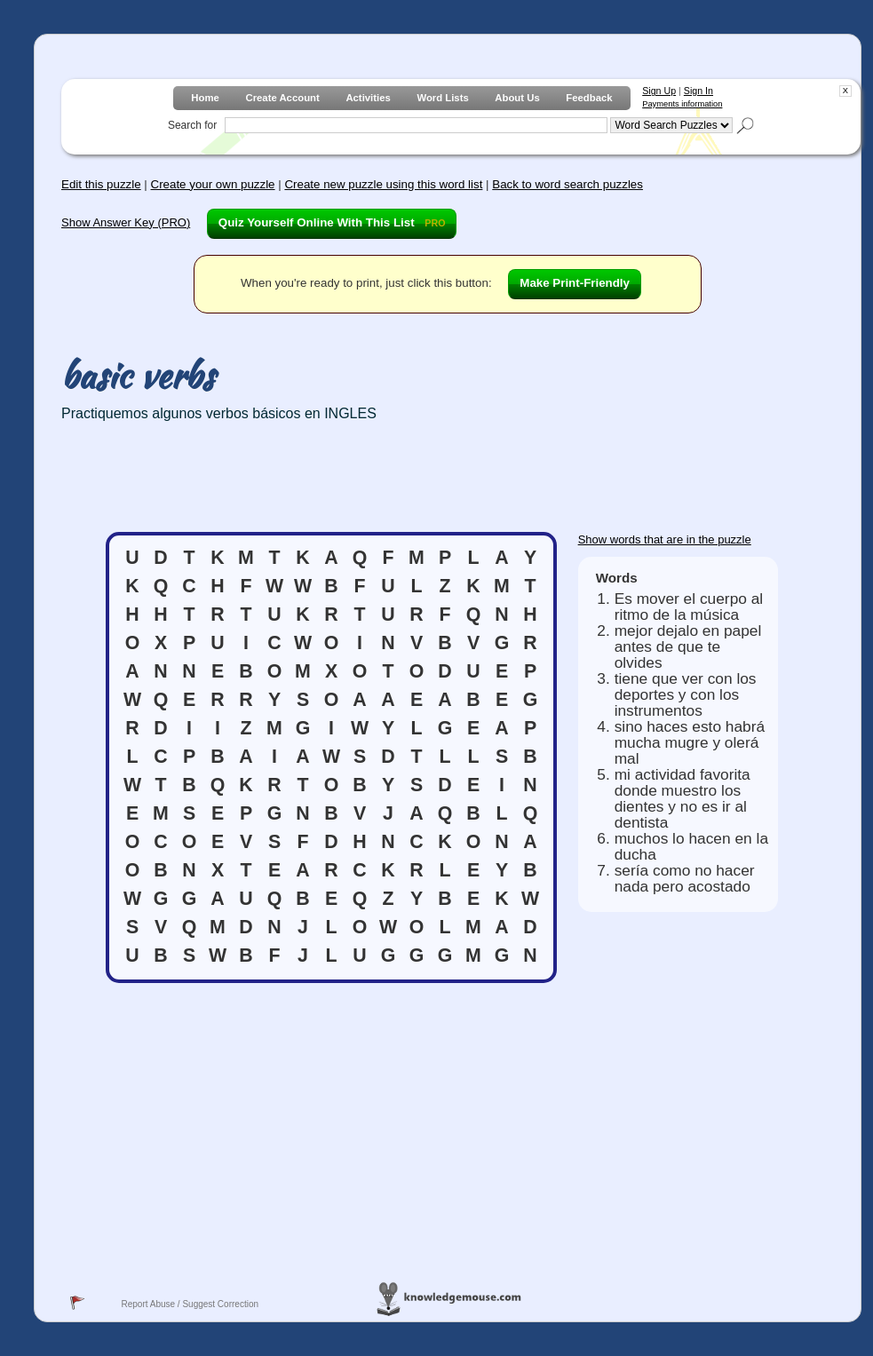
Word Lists (442, 97)
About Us (517, 97)
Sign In (698, 90)
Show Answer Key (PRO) (125, 222)
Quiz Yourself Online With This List (332, 222)
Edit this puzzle (101, 184)
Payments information (682, 103)
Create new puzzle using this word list (383, 184)
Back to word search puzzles (567, 184)
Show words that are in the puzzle (664, 539)
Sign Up (659, 90)
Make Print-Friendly (575, 282)
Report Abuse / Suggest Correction (189, 1304)
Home (204, 97)
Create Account (282, 97)
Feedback (589, 97)
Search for (192, 125)
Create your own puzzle (213, 184)
